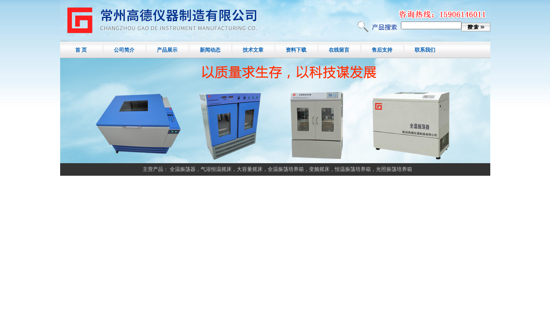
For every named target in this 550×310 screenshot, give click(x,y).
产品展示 (167, 50)
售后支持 (382, 50)
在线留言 (339, 50)
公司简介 (124, 50)
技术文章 (253, 50)
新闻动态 (210, 50)
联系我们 (425, 50)
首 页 (81, 50)
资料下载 (296, 50)
